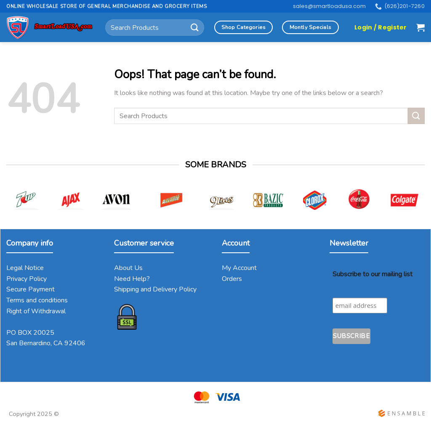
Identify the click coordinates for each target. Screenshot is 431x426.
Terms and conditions (37, 300)
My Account (239, 268)
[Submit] (194, 27)
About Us (128, 268)
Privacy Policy (26, 278)
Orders (232, 278)
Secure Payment (30, 289)
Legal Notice (25, 268)
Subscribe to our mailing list (372, 274)
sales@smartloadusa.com (329, 6)
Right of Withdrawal (36, 311)
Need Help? (132, 278)
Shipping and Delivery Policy (155, 289)
